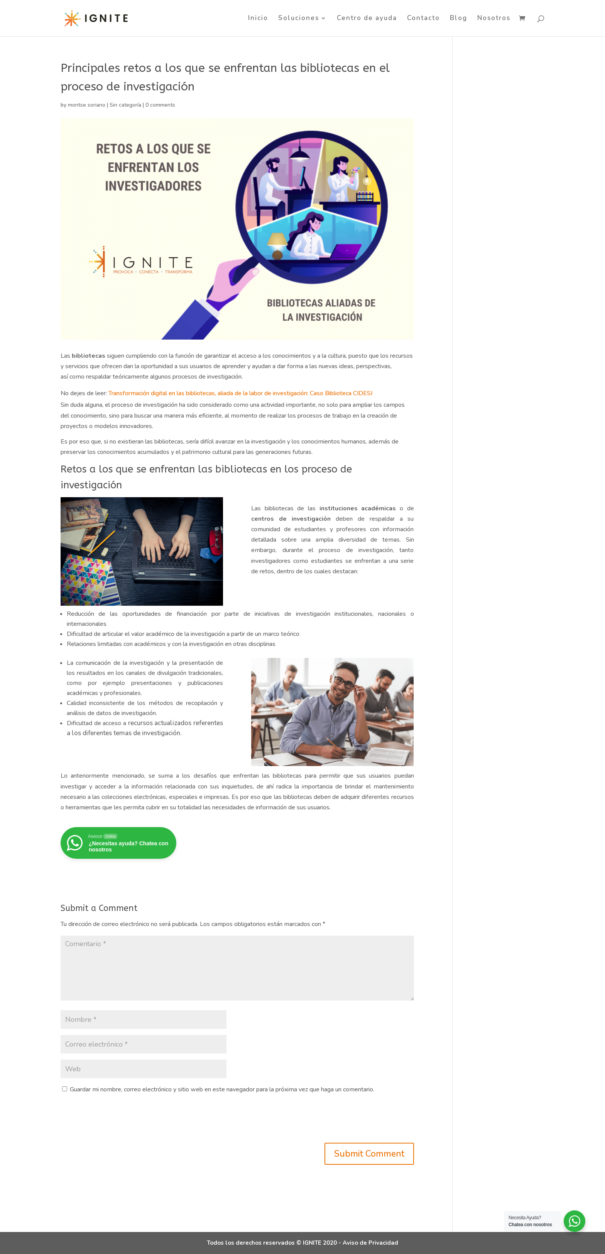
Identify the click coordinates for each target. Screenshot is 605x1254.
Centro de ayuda (367, 18)
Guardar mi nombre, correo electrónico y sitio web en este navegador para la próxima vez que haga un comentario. (222, 1089)
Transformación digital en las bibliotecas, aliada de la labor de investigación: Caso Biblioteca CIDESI (239, 393)
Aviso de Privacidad (370, 1243)
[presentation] (119, 1120)
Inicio (258, 18)
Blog (458, 18)
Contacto (423, 18)
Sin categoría (125, 105)
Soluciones (298, 18)
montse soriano (86, 105)
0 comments (160, 105)
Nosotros (493, 18)
